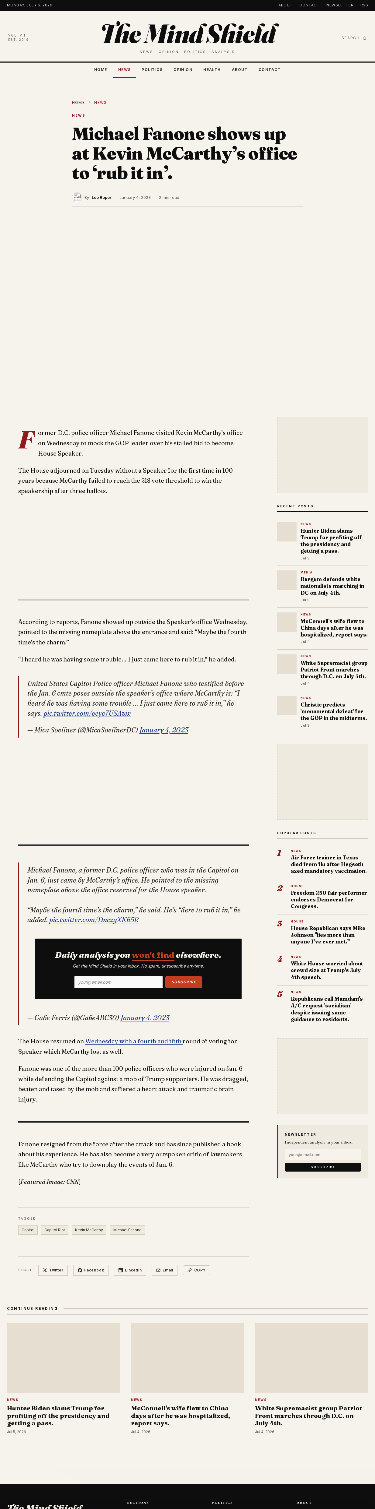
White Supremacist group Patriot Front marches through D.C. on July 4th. (334, 669)
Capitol (28, 1230)
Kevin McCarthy (89, 1230)
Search (354, 38)
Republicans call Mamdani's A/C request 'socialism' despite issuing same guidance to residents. (327, 1009)
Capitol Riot (54, 1230)
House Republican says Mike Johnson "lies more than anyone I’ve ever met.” (328, 935)
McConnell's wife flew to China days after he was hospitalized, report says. (334, 628)
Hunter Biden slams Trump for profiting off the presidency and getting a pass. (331, 540)
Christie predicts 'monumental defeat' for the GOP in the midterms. (334, 711)
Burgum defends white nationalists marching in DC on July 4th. (332, 586)
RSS (364, 5)
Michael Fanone (127, 1230)
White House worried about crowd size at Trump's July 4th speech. (327, 970)
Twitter (53, 1270)
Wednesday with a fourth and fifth (134, 1041)
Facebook (91, 1270)
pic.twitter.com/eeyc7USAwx (87, 713)
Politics (152, 69)
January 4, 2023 (163, 730)
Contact (309, 5)
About (285, 5)
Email (164, 1270)
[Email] (118, 982)
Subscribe (183, 982)
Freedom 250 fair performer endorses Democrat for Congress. (329, 899)
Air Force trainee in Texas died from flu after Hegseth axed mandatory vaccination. (329, 864)
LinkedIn (130, 1270)
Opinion (183, 69)
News (124, 69)
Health (212, 69)
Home (100, 69)
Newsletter (339, 5)
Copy (197, 1270)
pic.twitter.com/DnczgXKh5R (94, 919)
